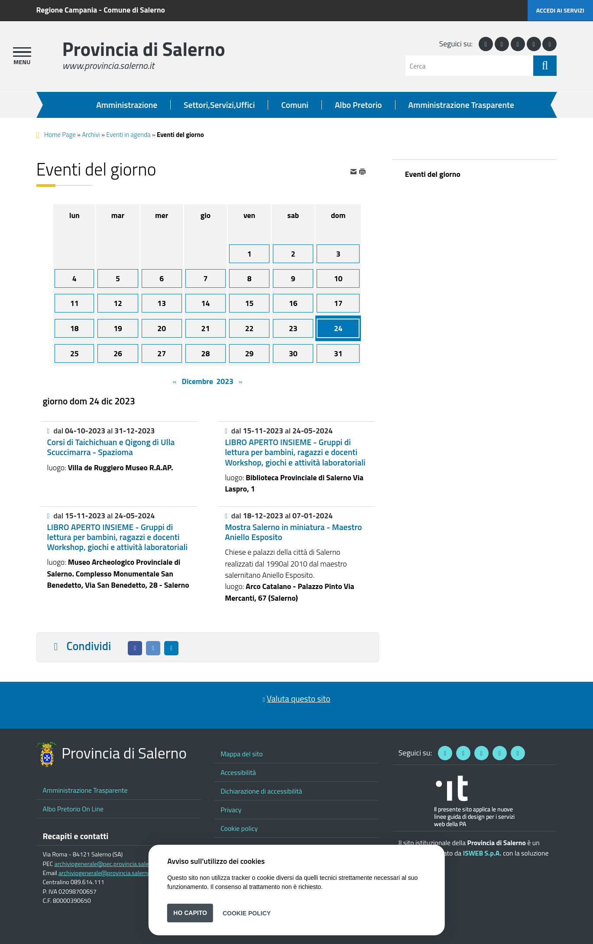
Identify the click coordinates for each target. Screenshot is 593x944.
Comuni (294, 105)
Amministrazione (126, 105)
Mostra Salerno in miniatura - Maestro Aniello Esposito (293, 532)
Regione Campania (66, 10)
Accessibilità (238, 772)
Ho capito (190, 912)
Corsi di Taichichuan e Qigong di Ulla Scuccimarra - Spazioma (111, 447)
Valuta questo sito (299, 698)
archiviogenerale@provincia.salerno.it (107, 873)
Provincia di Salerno (143, 48)
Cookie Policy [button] (247, 912)
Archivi (91, 135)
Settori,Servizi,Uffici (219, 105)
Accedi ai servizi (560, 10)
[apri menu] (22, 52)
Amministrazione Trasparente (461, 105)
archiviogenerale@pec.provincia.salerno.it (108, 864)
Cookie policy (239, 828)
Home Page (60, 135)
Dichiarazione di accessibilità (261, 791)
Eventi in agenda (128, 135)
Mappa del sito (241, 754)
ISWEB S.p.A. (482, 853)
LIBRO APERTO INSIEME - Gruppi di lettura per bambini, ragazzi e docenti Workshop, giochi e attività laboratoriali (295, 452)
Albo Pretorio (358, 105)
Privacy (230, 809)
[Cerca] (469, 65)
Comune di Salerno (134, 10)
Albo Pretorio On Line (73, 809)
